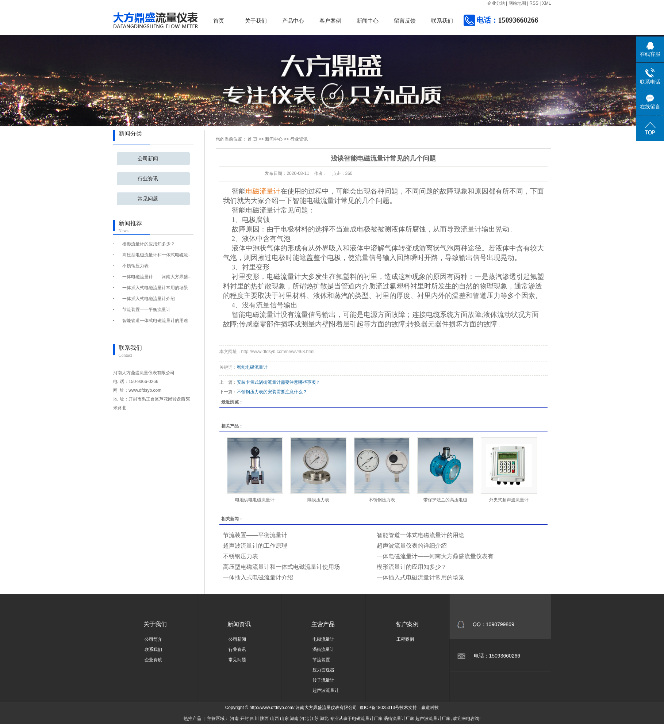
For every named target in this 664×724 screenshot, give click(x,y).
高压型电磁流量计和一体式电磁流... (157, 254)
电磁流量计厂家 (367, 718)
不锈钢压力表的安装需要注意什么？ (272, 391)
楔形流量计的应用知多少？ (148, 243)
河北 (304, 718)
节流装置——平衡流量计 (146, 309)
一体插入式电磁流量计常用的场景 (155, 287)
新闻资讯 (239, 624)
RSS (533, 3)
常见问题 (148, 199)
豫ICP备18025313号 (379, 707)
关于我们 (256, 21)
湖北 (324, 718)
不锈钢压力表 (135, 265)
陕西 (264, 718)
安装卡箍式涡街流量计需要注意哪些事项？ (278, 382)
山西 (274, 718)
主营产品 (323, 624)
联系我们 (442, 21)
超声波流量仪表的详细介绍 (412, 546)
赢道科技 (430, 707)
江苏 (314, 718)
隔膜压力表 (318, 499)
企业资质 (153, 659)
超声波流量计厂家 (432, 718)
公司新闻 (148, 158)
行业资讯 (148, 178)
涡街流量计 (323, 649)
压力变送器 (323, 670)
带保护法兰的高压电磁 (445, 499)
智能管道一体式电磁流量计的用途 (155, 320)
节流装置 (321, 659)
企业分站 (496, 3)
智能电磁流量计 (252, 367)
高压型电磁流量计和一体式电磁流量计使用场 (281, 567)
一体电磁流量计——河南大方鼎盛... (157, 276)
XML (546, 3)
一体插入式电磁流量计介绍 (148, 298)
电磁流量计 (323, 639)
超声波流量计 (325, 690)
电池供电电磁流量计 (255, 499)
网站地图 (517, 3)
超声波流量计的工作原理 (255, 546)
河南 (234, 718)
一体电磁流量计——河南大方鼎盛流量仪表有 (435, 556)
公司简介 (153, 639)
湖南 (294, 718)
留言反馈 (405, 21)
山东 (284, 718)
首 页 (252, 139)
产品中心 (293, 21)
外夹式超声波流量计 (509, 499)
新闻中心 (368, 21)
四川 (254, 718)
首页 (218, 21)
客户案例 (330, 21)
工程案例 (405, 639)
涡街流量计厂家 (399, 718)
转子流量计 (323, 680)
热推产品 (192, 718)
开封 (244, 718)
